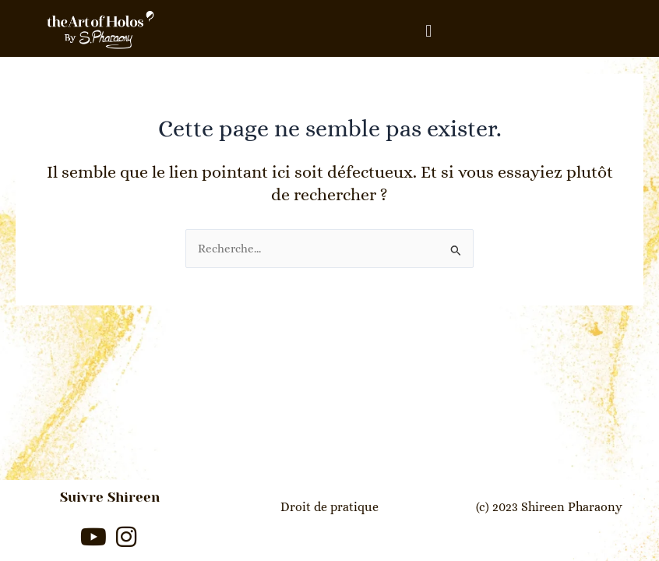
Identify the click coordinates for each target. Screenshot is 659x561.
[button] (428, 30)
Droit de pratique (329, 506)
